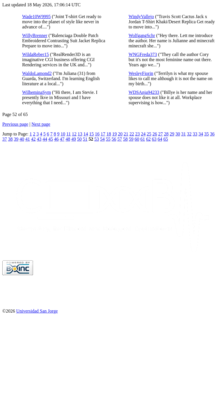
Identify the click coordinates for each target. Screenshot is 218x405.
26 (154, 133)
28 (166, 133)
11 (68, 133)
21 (126, 133)
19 (114, 133)
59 (131, 139)
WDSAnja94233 (144, 92)
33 (195, 133)
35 (206, 133)
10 (63, 133)
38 (10, 139)
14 (85, 133)
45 (50, 139)
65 (165, 139)
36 (212, 133)
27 (160, 133)
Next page (40, 124)
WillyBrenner (34, 35)
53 (96, 139)
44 (45, 139)
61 (142, 139)
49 (73, 139)
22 (131, 133)
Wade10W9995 (36, 16)
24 (143, 133)
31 (183, 133)
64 (160, 139)
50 (79, 139)
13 (80, 133)
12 (74, 133)
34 (200, 133)
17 (103, 133)
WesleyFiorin (141, 73)
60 (137, 139)
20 (120, 133)
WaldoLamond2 (37, 73)
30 (177, 133)
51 (85, 139)
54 (102, 139)
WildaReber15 (35, 54)
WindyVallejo (141, 16)
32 (189, 133)
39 (16, 139)
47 (62, 139)
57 (119, 139)
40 (22, 139)
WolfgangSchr (142, 35)
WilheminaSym (36, 92)
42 (33, 139)
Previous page (15, 124)
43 (39, 139)
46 (56, 139)
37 (4, 139)
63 (154, 139)
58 (125, 139)
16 (97, 133)
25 (149, 133)
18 (108, 133)
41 (27, 139)
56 (114, 139)
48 (68, 139)
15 (91, 133)
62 (148, 139)
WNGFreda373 (143, 54)
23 (137, 133)
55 (108, 139)
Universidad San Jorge (37, 311)
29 (172, 133)
